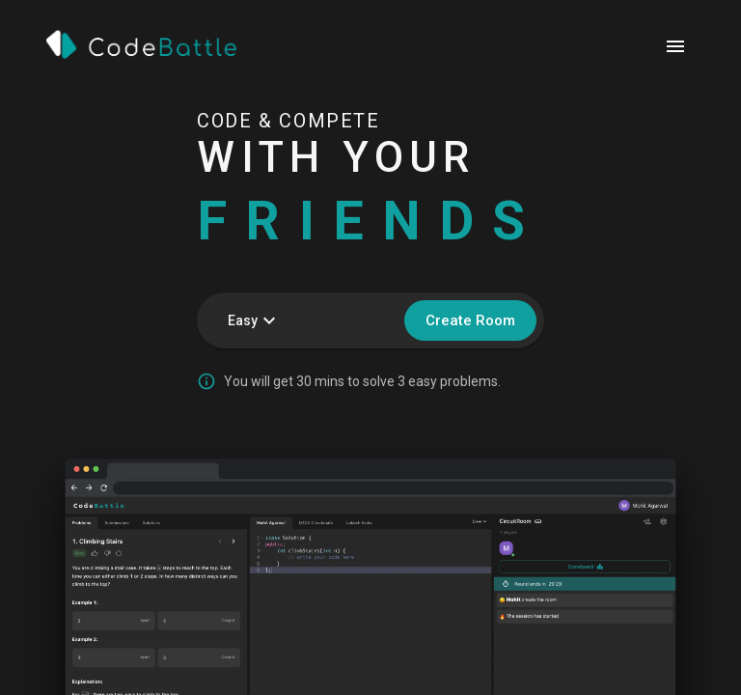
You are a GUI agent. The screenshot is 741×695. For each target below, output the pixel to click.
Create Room (470, 320)
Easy (254, 321)
